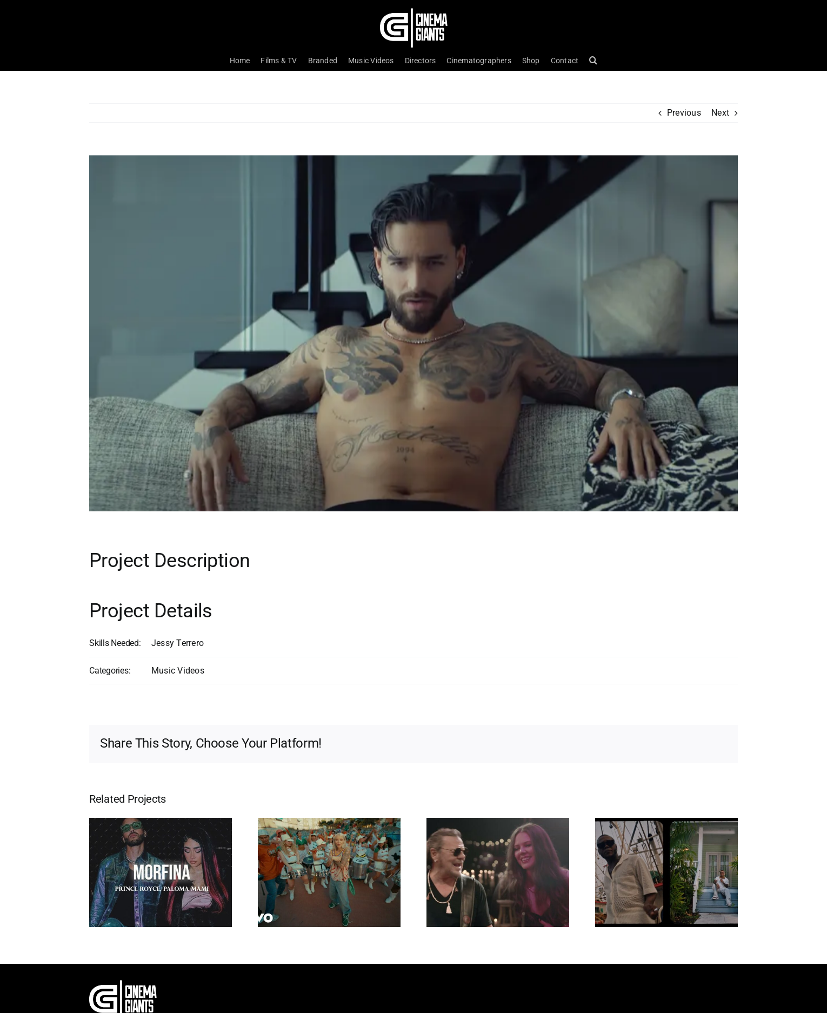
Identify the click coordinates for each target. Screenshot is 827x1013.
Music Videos (177, 670)
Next (720, 113)
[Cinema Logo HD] (414, 12)
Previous (684, 113)
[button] (593, 60)
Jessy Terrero (177, 643)
